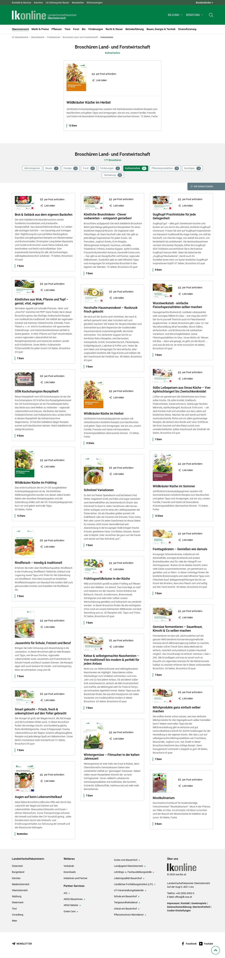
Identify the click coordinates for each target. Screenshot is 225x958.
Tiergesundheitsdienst (126, 902)
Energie (71, 168)
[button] (176, 15)
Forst (89, 168)
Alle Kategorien (32, 168)
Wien (14, 920)
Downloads (70, 872)
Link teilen (101, 80)
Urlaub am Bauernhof (125, 908)
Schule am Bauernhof (125, 896)
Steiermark (17, 902)
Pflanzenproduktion (165, 168)
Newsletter (78, 2)
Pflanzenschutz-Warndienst (129, 914)
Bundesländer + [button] (204, 2)
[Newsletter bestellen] (22, 944)
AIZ (65, 893)
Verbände (69, 866)
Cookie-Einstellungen (179, 910)
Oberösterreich (20, 890)
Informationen (201, 186)
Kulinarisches (135, 168)
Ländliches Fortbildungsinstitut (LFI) (133, 884)
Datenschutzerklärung (179, 907)
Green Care (70, 911)
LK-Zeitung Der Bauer (57, 2)
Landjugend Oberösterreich (128, 866)
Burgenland (18, 872)
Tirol (14, 908)
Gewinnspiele (198, 903)
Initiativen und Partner (75, 878)
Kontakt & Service (21, 2)
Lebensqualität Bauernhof (128, 878)
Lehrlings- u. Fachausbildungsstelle (133, 872)
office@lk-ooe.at (183, 896)
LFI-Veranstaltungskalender (129, 890)
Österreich (17, 866)
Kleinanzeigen (95, 2)
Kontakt (185, 903)
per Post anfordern (106, 74)
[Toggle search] (211, 15)
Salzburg (16, 896)
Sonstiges (192, 168)
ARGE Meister (71, 905)
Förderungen (110, 168)
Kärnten (16, 878)
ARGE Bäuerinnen (73, 899)
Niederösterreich (20, 884)
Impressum (173, 903)
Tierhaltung (113, 175)
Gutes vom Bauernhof (125, 860)
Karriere (38, 2)
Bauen (51, 168)
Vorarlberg (17, 914)
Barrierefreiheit (201, 907)
